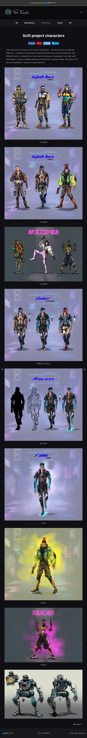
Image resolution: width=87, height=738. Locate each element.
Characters (46, 23)
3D (70, 23)
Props (60, 23)
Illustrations (30, 23)
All (17, 23)
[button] (77, 724)
